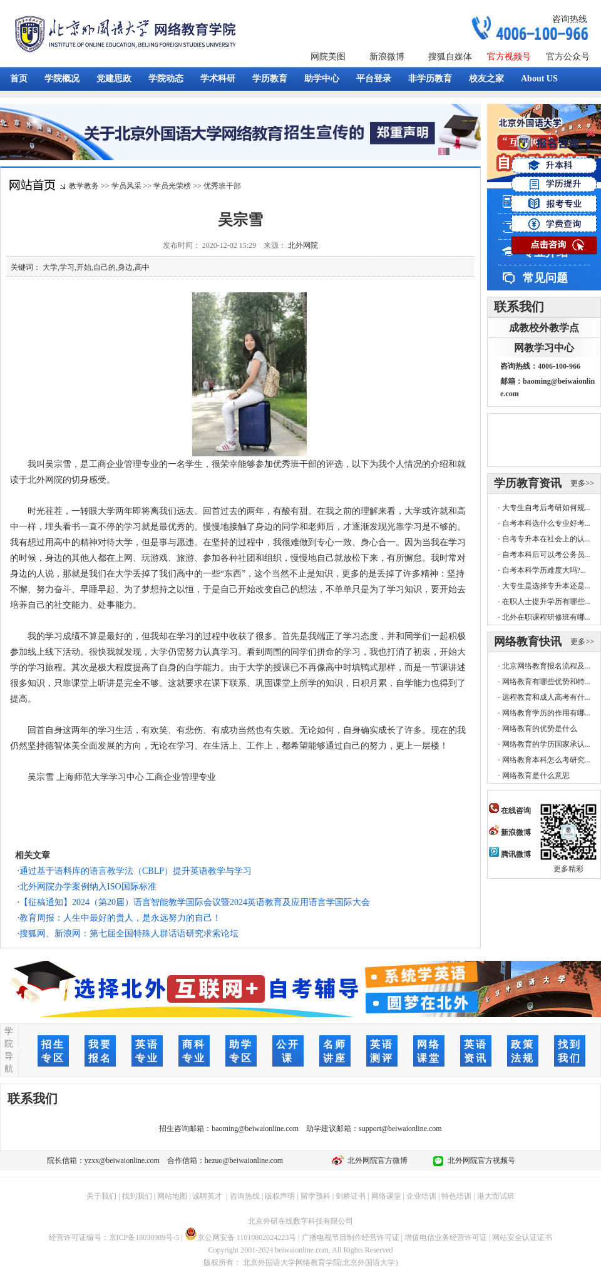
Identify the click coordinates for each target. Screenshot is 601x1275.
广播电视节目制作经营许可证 (350, 1237)
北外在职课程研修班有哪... (546, 617)
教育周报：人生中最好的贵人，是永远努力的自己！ (120, 918)
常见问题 (545, 278)
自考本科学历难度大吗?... (544, 570)
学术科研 (217, 78)
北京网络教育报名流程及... (546, 666)
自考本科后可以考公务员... (546, 554)
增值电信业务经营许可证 (445, 1237)
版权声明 (280, 1196)
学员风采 (126, 186)
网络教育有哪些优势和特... (546, 681)
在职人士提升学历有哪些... (546, 601)
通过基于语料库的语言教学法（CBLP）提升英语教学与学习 (135, 871)
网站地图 (172, 1196)
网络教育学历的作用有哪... (546, 713)
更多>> (582, 483)
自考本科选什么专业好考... (546, 523)
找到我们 (137, 1196)
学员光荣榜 (172, 186)
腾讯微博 (510, 854)
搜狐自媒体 (450, 56)
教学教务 (84, 186)
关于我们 (101, 1196)
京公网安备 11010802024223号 (241, 1237)
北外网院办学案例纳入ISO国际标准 (88, 886)
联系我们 (519, 307)
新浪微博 (386, 56)
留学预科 (315, 1196)
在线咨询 (510, 810)
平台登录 (373, 78)
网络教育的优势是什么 (539, 728)
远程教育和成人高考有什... (546, 697)
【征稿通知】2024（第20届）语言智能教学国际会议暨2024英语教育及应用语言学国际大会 (194, 902)
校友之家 (486, 78)
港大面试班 (496, 1196)
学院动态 (165, 78)
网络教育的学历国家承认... (546, 744)
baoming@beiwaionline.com (255, 1128)
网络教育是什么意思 (536, 775)
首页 (19, 78)
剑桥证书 (351, 1196)
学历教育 (269, 78)
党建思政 (113, 78)
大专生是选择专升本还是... (546, 585)
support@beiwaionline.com (400, 1128)
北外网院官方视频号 (479, 1160)
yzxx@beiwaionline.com (122, 1160)
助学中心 (321, 78)
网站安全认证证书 (522, 1237)
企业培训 (421, 1196)
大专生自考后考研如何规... (546, 507)
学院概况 (62, 78)
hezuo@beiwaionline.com (244, 1160)
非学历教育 (430, 78)
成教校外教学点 (544, 327)
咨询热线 (569, 19)
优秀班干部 (222, 186)
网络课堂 (386, 1196)
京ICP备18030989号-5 (144, 1237)
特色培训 (456, 1196)
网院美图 (328, 56)
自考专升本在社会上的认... (546, 539)
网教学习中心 (544, 347)
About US (539, 78)
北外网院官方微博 (376, 1160)
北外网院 (303, 245)
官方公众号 (568, 56)
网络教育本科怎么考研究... (546, 759)
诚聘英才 (207, 1196)
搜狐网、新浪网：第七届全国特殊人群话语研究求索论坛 (129, 933)
